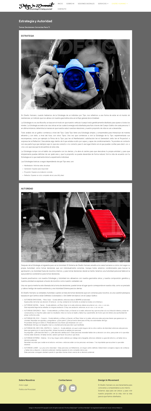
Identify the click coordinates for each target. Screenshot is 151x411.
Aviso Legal (23, 385)
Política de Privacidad (27, 389)
